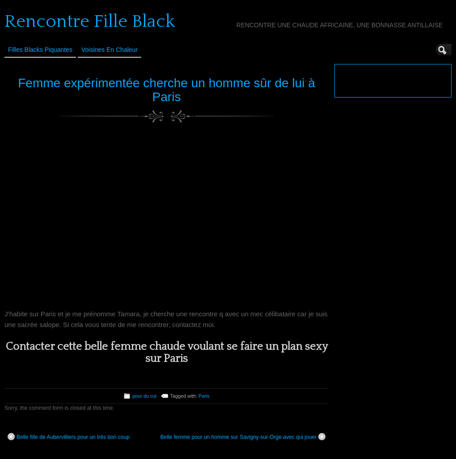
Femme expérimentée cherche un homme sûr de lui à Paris (166, 90)
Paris (204, 396)
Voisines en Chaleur (109, 49)
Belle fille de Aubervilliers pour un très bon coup (69, 436)
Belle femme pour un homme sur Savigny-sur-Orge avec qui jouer (243, 436)
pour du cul (144, 396)
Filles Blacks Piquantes (40, 49)
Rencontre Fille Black (89, 21)
